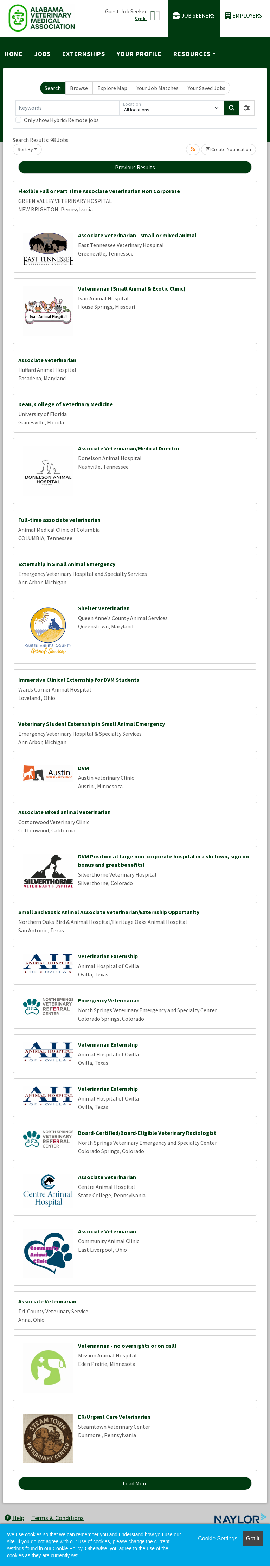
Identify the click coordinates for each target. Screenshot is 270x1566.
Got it (252, 1538)
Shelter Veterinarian (104, 608)
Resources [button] (192, 54)
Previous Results (135, 167)
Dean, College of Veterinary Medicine (65, 404)
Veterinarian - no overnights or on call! (127, 1345)
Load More (135, 1483)
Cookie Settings (217, 1538)
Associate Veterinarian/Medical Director (129, 448)
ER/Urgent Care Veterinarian (114, 1416)
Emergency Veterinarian (109, 1000)
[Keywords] (67, 108)
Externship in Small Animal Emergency (66, 563)
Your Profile (139, 54)
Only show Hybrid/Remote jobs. (62, 119)
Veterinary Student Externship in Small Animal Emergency (91, 723)
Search (53, 87)
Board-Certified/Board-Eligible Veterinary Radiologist (147, 1132)
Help (14, 1518)
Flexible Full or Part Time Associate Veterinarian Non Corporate (99, 191)
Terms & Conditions (57, 1518)
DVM (83, 767)
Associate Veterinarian (47, 359)
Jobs (42, 54)
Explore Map (112, 87)
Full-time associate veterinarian (59, 519)
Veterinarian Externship (108, 956)
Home (14, 54)
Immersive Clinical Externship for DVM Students (78, 679)
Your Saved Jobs (206, 87)
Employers (243, 15)
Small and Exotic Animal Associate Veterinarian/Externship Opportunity (108, 911)
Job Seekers (194, 15)
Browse (79, 87)
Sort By (25, 149)
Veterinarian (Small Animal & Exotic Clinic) (132, 288)
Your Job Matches (158, 87)
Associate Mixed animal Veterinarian (64, 812)
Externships (83, 54)
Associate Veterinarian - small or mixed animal (137, 235)
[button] (247, 108)
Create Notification (228, 149)
